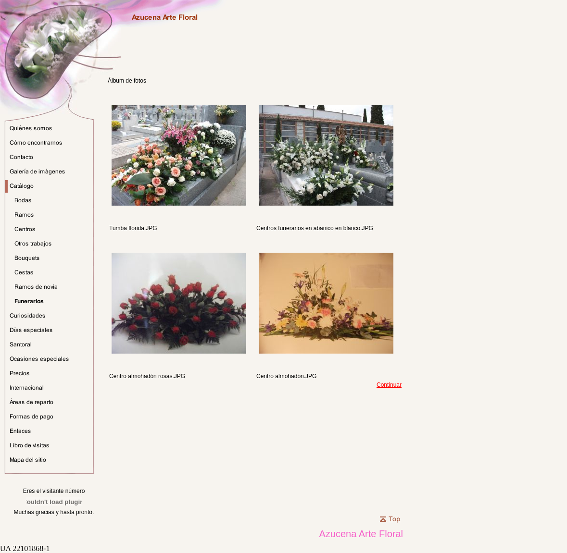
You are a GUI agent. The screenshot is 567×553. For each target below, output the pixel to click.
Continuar (389, 384)
